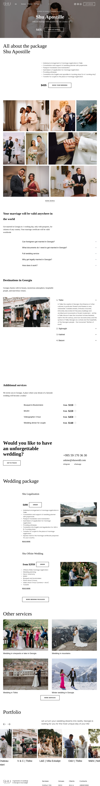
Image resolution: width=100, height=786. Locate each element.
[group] (25, 746)
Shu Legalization (30, 493)
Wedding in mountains (61, 653)
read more (26, 541)
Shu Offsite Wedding (32, 553)
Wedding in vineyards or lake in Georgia (19, 653)
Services (23, 4)
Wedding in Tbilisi (10, 692)
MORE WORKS (50, 200)
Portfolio (30, 4)
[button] (4, 724)
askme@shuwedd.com (74, 460)
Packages (37, 4)
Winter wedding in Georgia (63, 692)
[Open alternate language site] (14, 4)
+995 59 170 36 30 (75, 455)
